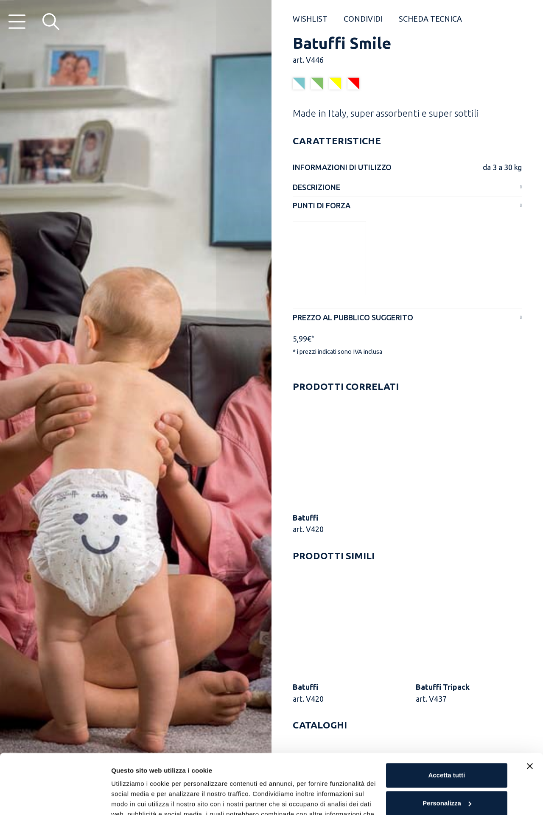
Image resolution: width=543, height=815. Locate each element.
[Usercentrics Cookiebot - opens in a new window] (55, 798)
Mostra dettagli (134, 798)
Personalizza (447, 743)
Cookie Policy (227, 775)
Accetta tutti (446, 715)
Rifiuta (446, 771)
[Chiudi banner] (530, 706)
